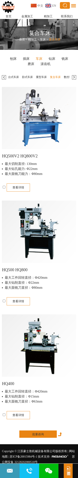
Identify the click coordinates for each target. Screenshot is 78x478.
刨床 (13, 58)
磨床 (31, 64)
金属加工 (27, 16)
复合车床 (40, 33)
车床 (43, 39)
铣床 (65, 58)
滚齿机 (46, 64)
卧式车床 (27, 77)
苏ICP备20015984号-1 (23, 456)
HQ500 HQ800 (14, 269)
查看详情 (18, 187)
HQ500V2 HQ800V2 (20, 156)
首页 (8, 16)
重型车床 (41, 77)
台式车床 (13, 77)
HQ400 (8, 383)
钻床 (52, 58)
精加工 (48, 16)
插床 (26, 58)
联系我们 (67, 16)
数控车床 (69, 77)
